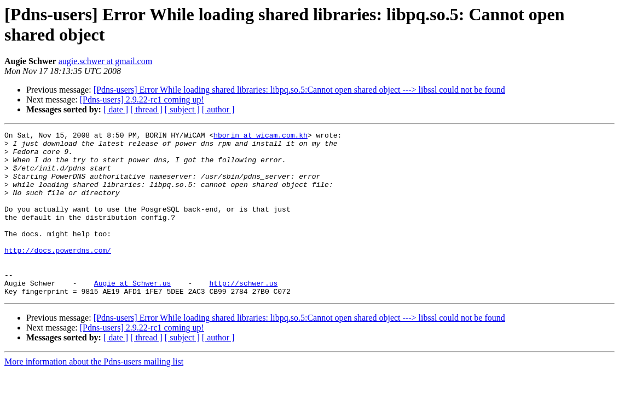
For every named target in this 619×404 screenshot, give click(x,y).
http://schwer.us (243, 314)
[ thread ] (146, 109)
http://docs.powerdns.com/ (57, 275)
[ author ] (218, 109)
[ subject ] (182, 109)
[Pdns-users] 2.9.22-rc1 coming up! (142, 99)
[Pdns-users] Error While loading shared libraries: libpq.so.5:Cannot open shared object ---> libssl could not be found (299, 89)
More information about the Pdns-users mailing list (93, 394)
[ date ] (115, 109)
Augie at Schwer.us (132, 314)
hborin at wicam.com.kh (260, 136)
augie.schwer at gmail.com (106, 61)
